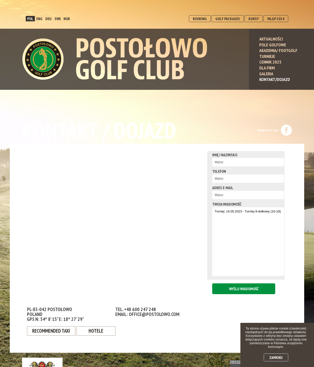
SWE (57, 18)
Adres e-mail (216, 187)
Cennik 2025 (270, 62)
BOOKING (200, 18)
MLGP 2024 (275, 18)
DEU (48, 18)
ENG (39, 18)
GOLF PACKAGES (227, 18)
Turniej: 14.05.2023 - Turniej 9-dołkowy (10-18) (243, 241)
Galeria (266, 74)
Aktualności (271, 39)
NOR (67, 18)
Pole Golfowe (272, 45)
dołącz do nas (274, 130)
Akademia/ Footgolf (278, 50)
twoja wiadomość (220, 204)
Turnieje (267, 56)
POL (30, 18)
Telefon (213, 171)
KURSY (254, 18)
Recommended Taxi (52, 331)
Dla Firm (267, 68)
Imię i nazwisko (218, 154)
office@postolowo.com (154, 314)
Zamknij (276, 357)
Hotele (98, 331)
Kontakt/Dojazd (274, 79)
